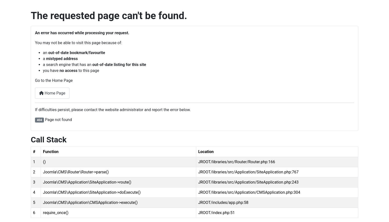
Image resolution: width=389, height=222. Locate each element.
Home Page (52, 93)
